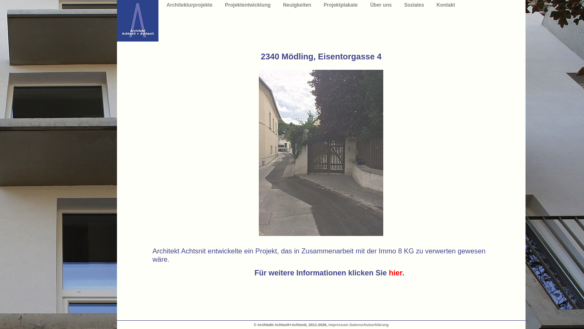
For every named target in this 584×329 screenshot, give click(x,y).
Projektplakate (341, 5)
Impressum (338, 325)
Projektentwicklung (247, 5)
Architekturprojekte (190, 5)
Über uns (381, 5)
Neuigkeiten (297, 5)
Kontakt (445, 5)
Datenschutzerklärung (369, 325)
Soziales (414, 5)
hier (395, 273)
